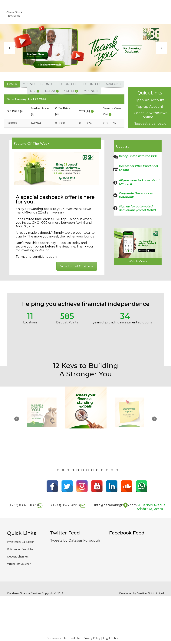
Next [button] (154, 419)
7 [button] (87, 470)
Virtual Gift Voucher (19, 564)
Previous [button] (16, 419)
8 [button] (92, 470)
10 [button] (102, 470)
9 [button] (97, 470)
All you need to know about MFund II (139, 182)
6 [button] (82, 470)
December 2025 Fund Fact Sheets (138, 168)
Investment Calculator (20, 542)
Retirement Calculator (20, 549)
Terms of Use (72, 638)
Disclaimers (54, 638)
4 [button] (73, 470)
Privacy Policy (92, 638)
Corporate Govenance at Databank (137, 195)
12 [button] (112, 470)
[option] (41, 423)
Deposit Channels (18, 556)
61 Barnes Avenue (151, 505)
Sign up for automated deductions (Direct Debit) (137, 208)
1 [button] (58, 470)
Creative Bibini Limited (150, 593)
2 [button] (63, 470)
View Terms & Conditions (76, 266)
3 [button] (68, 470)
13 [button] (117, 470)
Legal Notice (111, 638)
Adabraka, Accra (150, 508)
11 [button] (107, 470)
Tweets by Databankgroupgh (75, 540)
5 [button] (78, 470)
